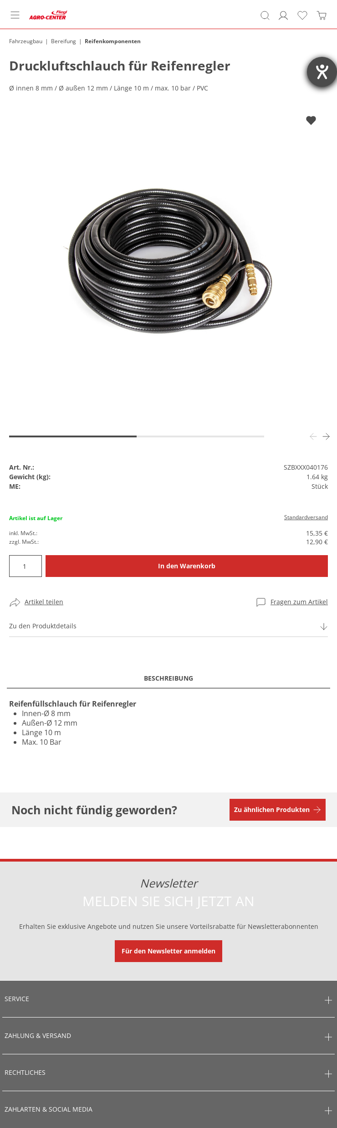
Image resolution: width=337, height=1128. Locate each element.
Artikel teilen (44, 601)
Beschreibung (168, 678)
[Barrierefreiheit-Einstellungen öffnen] (322, 72)
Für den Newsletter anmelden (168, 951)
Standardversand (306, 517)
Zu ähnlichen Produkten (272, 809)
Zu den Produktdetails (43, 626)
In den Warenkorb (186, 565)
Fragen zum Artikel (299, 601)
